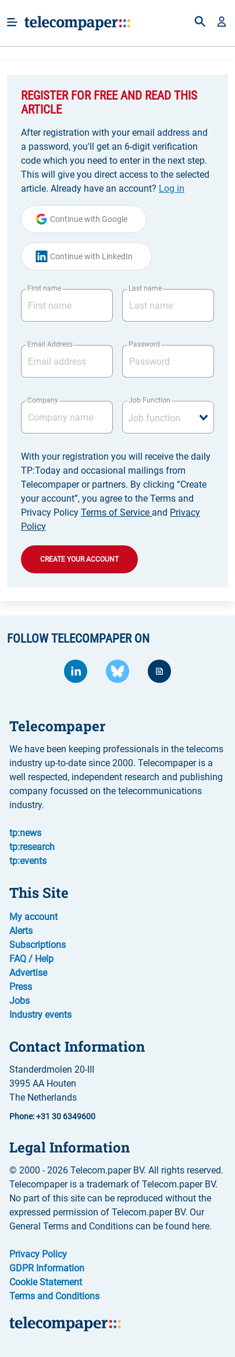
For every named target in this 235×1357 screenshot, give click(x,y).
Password (144, 344)
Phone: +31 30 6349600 (52, 1116)
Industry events (40, 1014)
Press (20, 986)
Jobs (19, 1000)
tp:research (32, 846)
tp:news (25, 832)
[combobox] (168, 417)
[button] (221, 23)
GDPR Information (46, 1268)
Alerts (21, 930)
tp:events (28, 860)
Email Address (50, 344)
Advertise (28, 972)
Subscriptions (37, 944)
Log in (171, 188)
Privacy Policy (38, 1254)
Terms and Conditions (54, 1296)
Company (42, 400)
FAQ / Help (31, 958)
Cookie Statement (45, 1282)
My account (33, 916)
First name (44, 288)
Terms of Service (116, 512)
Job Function (149, 400)
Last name (145, 288)
